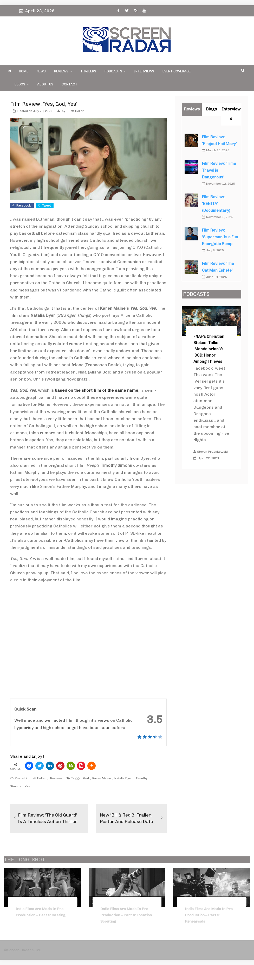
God (86, 778)
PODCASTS (115, 71)
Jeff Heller (76, 111)
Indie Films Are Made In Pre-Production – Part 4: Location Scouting (126, 915)
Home (23, 71)
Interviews (144, 71)
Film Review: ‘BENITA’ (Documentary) (216, 204)
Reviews (63, 71)
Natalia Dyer (123, 778)
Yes (27, 786)
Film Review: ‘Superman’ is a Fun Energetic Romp (220, 237)
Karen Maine (101, 778)
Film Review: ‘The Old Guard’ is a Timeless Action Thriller (49, 818)
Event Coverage (176, 71)
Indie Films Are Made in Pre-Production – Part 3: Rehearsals (209, 915)
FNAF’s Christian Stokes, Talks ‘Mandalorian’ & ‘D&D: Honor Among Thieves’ (208, 349)
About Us (45, 84)
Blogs (22, 84)
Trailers (88, 71)
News (41, 71)
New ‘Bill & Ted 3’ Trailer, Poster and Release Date (127, 818)
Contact (69, 84)
